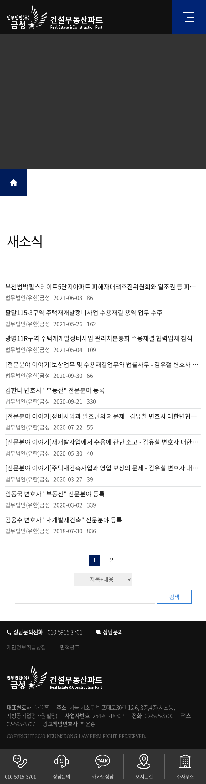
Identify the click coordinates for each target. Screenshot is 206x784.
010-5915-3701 (44, 632)
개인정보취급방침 (26, 647)
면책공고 (70, 647)
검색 (174, 597)
